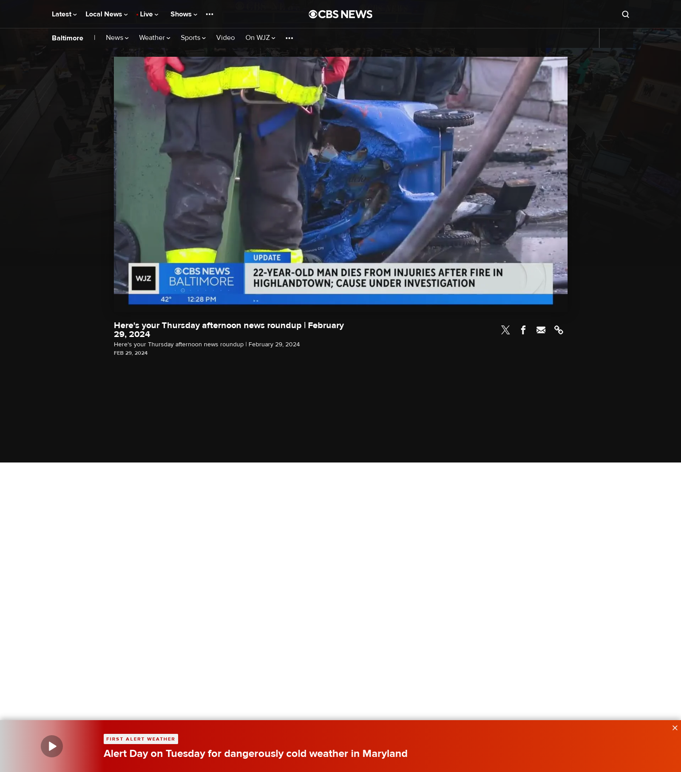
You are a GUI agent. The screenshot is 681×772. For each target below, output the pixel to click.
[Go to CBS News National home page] (341, 14)
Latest (64, 14)
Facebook (523, 329)
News (117, 38)
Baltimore (67, 38)
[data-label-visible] (672, 726)
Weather (154, 38)
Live (149, 14)
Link (558, 329)
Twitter (505, 329)
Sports (193, 38)
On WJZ (260, 38)
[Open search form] (626, 14)
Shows (184, 14)
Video (225, 38)
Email (541, 329)
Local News (107, 14)
